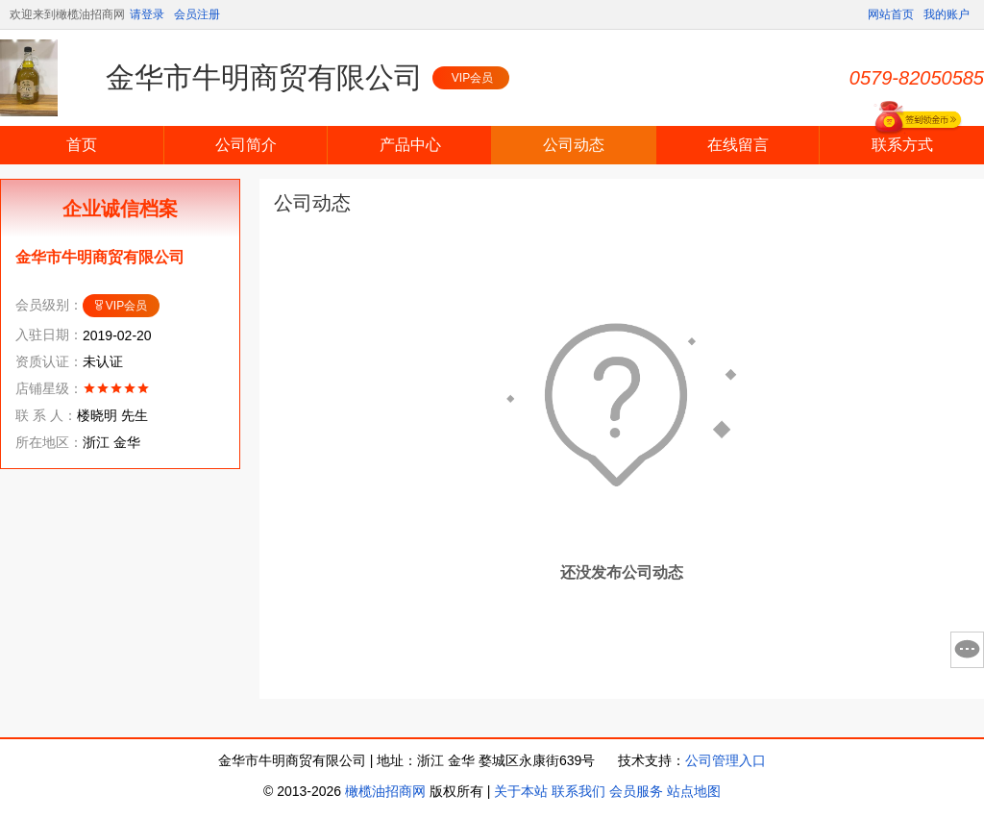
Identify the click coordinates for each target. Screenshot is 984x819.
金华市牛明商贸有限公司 (264, 77)
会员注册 (197, 14)
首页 (81, 144)
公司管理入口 (725, 760)
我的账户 (946, 14)
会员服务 (636, 791)
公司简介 (246, 144)
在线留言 (738, 144)
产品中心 (410, 144)
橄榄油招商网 (385, 791)
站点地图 (694, 791)
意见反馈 (967, 650)
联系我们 (578, 791)
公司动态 (573, 144)
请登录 (147, 14)
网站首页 (891, 14)
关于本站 (521, 791)
